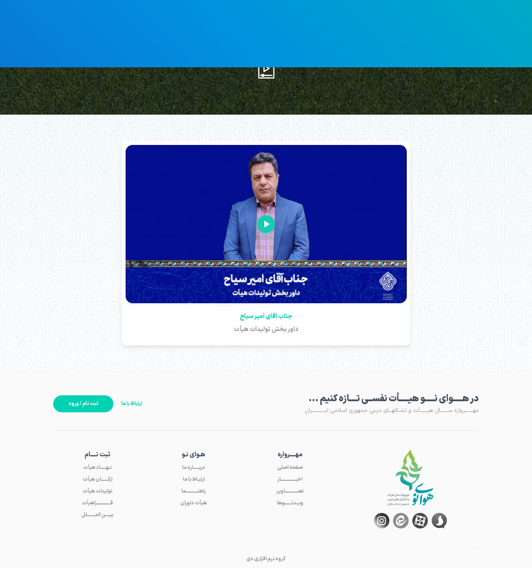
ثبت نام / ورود (83, 404)
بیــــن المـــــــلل (97, 515)
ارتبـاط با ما (194, 479)
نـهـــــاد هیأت (97, 467)
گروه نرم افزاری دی (266, 559)
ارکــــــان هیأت (97, 479)
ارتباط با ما (131, 404)
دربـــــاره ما (193, 467)
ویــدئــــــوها (290, 503)
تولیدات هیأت (97, 491)
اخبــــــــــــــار (290, 479)
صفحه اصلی (290, 467)
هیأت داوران (193, 503)
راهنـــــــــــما (193, 491)
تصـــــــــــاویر (290, 491)
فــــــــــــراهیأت (97, 503)
